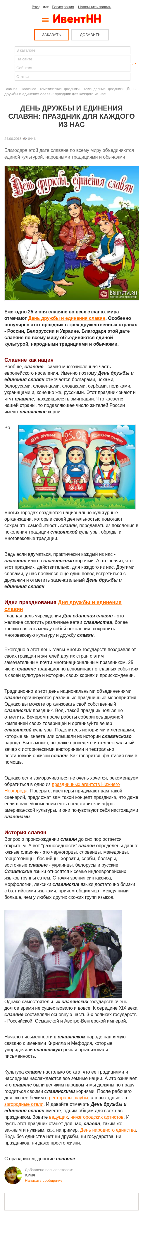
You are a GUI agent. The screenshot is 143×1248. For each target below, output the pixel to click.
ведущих (58, 1117)
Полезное (28, 89)
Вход (36, 7)
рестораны (60, 1097)
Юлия (30, 1175)
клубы (81, 1097)
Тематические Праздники (59, 89)
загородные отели (23, 1104)
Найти (9, 63)
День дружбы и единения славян (66, 318)
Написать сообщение (44, 1180)
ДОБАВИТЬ (90, 35)
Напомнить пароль (94, 7)
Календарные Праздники (103, 89)
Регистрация (63, 7)
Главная (10, 89)
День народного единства (108, 1130)
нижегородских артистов (96, 1117)
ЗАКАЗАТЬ (51, 35)
